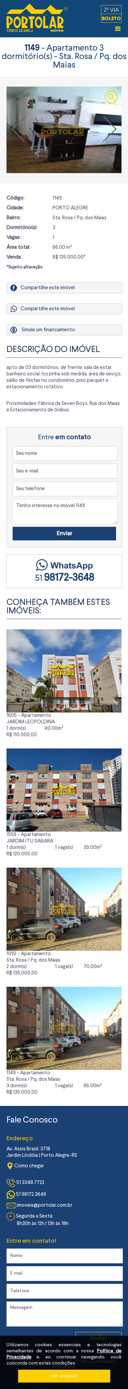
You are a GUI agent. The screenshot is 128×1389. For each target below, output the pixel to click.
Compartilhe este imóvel (42, 287)
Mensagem (64, 1314)
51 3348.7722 (25, 1183)
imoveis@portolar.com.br (39, 1205)
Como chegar (25, 1166)
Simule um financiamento (48, 330)
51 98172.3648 (26, 1194)
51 (64, 578)
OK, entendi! (64, 1376)
